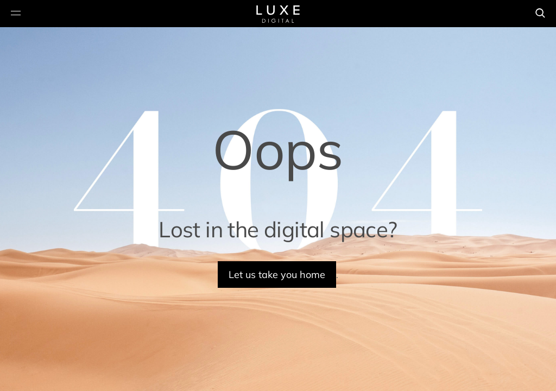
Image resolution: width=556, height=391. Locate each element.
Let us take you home (277, 274)
